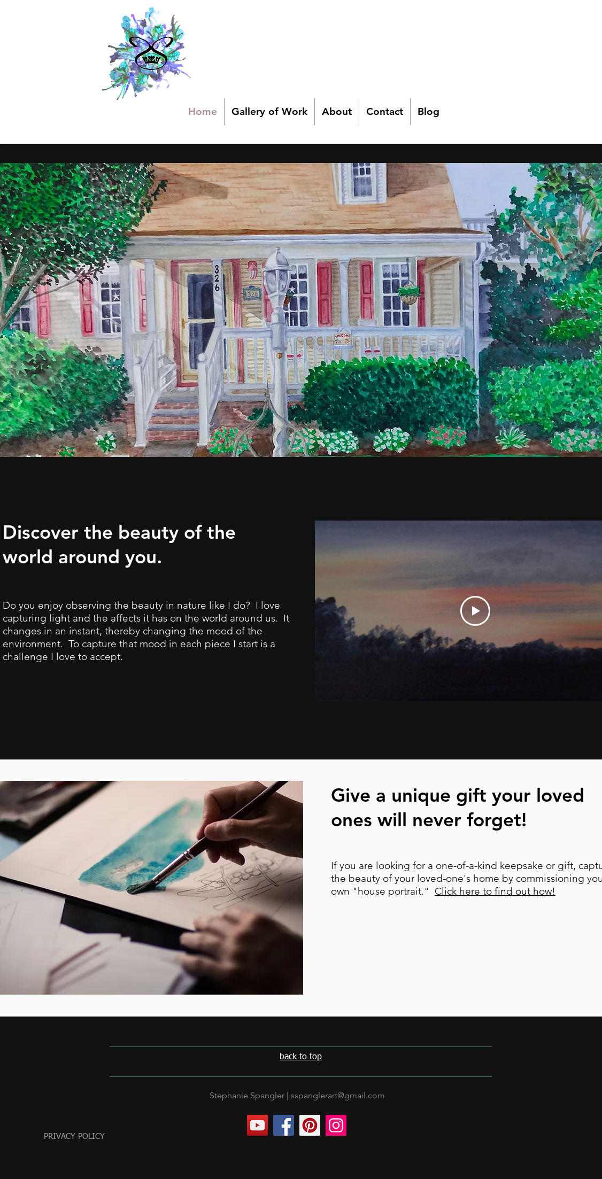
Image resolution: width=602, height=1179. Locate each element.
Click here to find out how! (495, 891)
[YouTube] (257, 1125)
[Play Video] (475, 611)
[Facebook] (283, 1125)
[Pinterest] (309, 1125)
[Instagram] (336, 1125)
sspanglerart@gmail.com (338, 1095)
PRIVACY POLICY (74, 1137)
